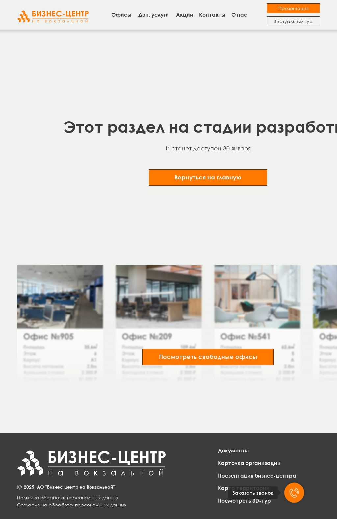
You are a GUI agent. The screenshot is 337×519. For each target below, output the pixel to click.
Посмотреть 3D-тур (244, 500)
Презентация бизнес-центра (257, 475)
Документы (233, 450)
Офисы (121, 15)
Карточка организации (249, 463)
